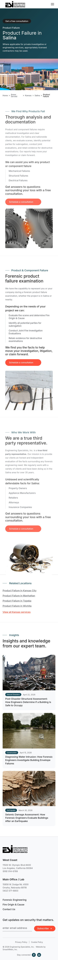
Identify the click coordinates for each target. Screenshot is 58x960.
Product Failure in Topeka (17, 600)
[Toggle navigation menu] (52, 4)
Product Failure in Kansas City (19, 590)
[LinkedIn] (39, 955)
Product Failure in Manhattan (19, 595)
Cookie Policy (37, 942)
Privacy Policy (21, 942)
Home (5, 95)
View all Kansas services (17, 612)
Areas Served (14, 95)
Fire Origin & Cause (13, 904)
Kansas (28, 95)
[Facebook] (34, 955)
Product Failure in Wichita (17, 606)
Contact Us (9, 909)
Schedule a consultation (21, 366)
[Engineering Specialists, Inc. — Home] (15, 4)
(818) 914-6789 (10, 871)
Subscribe (44, 928)
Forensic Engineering (14, 899)
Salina (37, 95)
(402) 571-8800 (10, 890)
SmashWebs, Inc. (10, 949)
